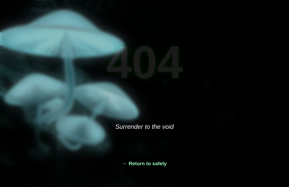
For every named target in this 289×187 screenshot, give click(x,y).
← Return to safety (144, 163)
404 (144, 62)
